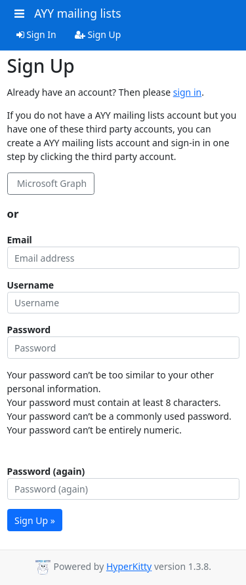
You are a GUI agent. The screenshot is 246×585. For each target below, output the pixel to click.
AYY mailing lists (77, 13)
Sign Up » (34, 520)
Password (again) (46, 471)
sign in (187, 92)
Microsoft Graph (50, 183)
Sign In (36, 34)
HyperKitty (129, 566)
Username (30, 285)
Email (19, 239)
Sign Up (98, 34)
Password (29, 329)
